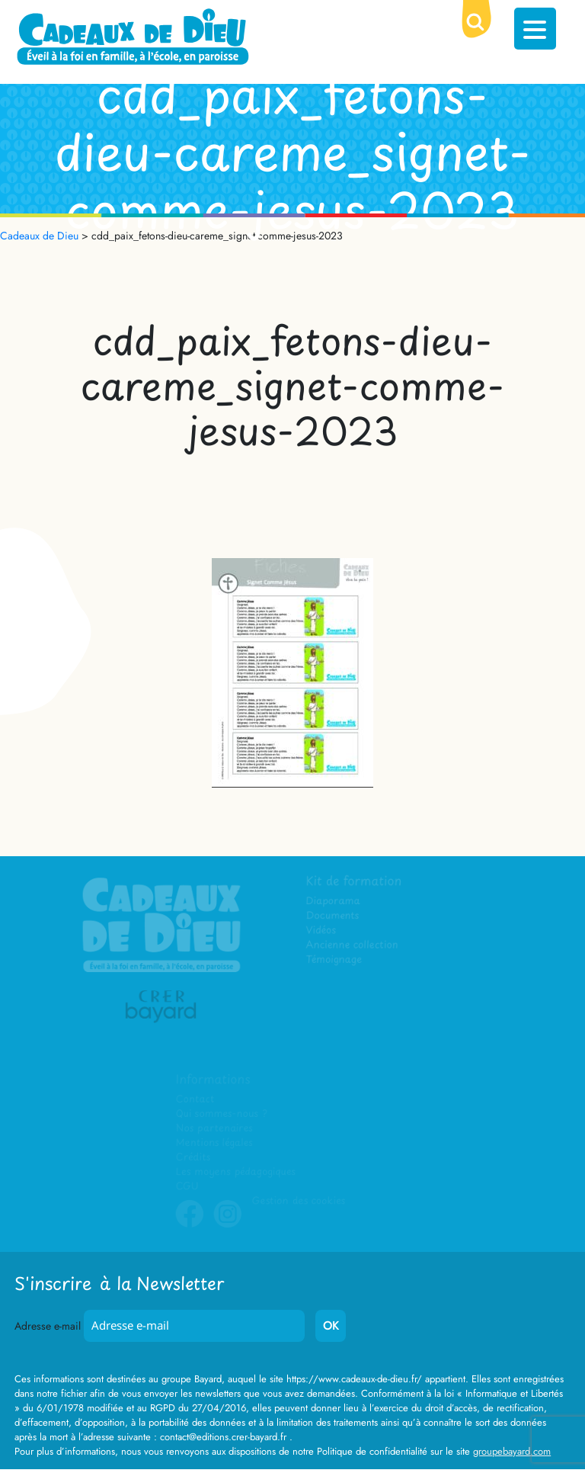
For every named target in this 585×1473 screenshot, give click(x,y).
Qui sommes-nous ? (221, 1114)
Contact (195, 1100)
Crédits (193, 1157)
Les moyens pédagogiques (235, 1172)
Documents (333, 916)
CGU (187, 1186)
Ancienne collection (352, 945)
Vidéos (322, 930)
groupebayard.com (512, 1451)
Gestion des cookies (297, 1201)
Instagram (227, 1225)
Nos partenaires (214, 1129)
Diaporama (334, 901)
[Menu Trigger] (535, 29)
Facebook (189, 1225)
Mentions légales (214, 1143)
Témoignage (335, 960)
